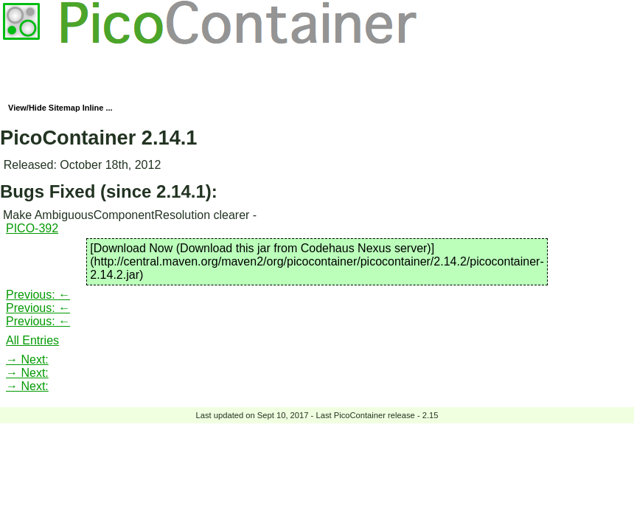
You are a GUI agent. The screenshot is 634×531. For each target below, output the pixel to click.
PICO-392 (32, 228)
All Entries (32, 340)
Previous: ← (38, 294)
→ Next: (27, 359)
